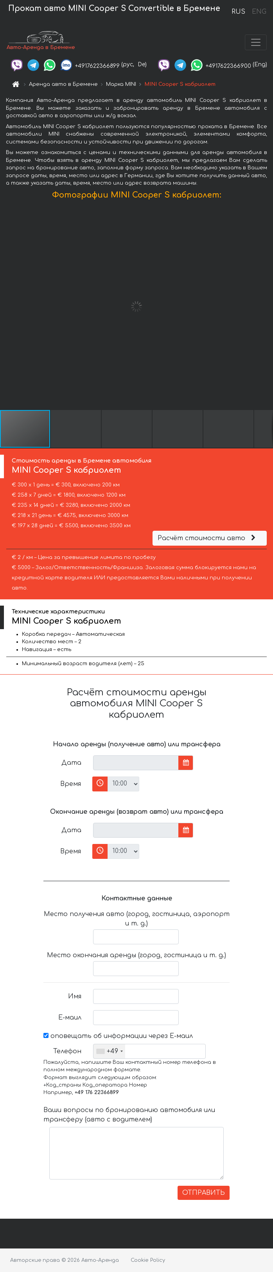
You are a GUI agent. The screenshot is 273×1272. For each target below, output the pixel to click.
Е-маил (69, 1017)
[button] (266, 306)
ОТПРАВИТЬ (203, 1192)
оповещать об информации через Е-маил (118, 1036)
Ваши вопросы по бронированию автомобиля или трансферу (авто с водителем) (129, 1115)
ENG (259, 11)
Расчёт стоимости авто (208, 538)
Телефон (67, 1051)
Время (70, 784)
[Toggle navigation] (256, 42)
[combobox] (109, 1051)
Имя (74, 996)
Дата (71, 762)
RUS (238, 11)
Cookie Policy (148, 1260)
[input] (136, 762)
